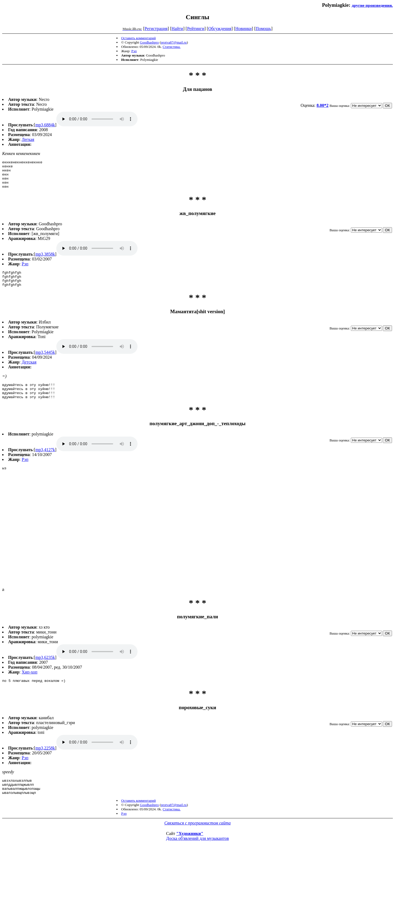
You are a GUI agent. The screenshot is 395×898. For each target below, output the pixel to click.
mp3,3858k (45, 259)
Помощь (263, 28)
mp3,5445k (45, 361)
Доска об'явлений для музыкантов (197, 879)
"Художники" (189, 875)
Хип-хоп (29, 709)
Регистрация (156, 28)
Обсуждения (219, 28)
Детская (29, 371)
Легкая (28, 139)
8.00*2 (322, 105)
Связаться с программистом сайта (197, 864)
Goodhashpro (149, 42)
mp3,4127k (45, 462)
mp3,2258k (45, 786)
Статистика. (172, 47)
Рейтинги (195, 28)
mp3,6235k (45, 694)
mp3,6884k (45, 125)
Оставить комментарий (138, 38)
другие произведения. (372, 5)
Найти (177, 28)
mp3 (97, 119)
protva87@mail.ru (174, 42)
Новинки (243, 28)
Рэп (134, 51)
